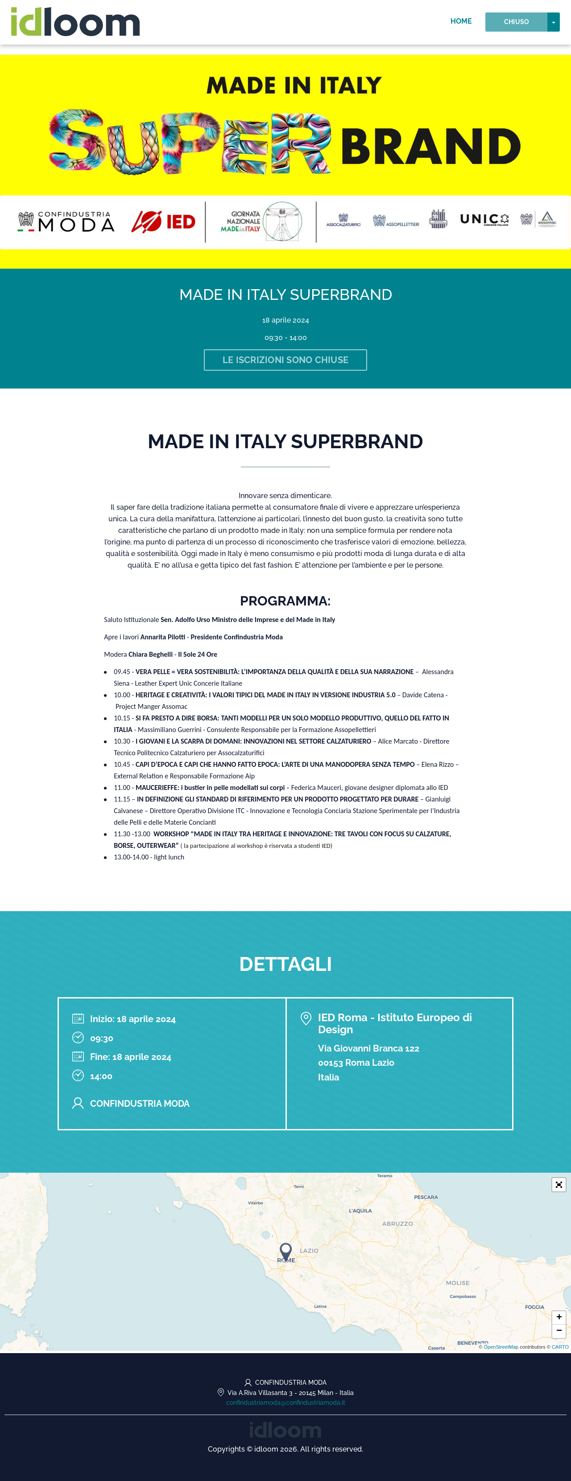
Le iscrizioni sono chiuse (285, 361)
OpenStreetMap (501, 1349)
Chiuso (517, 27)
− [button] (559, 1333)
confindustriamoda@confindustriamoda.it (285, 1402)
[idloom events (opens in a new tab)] (285, 1429)
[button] (559, 1186)
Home (461, 26)
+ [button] (559, 1320)
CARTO (560, 1349)
